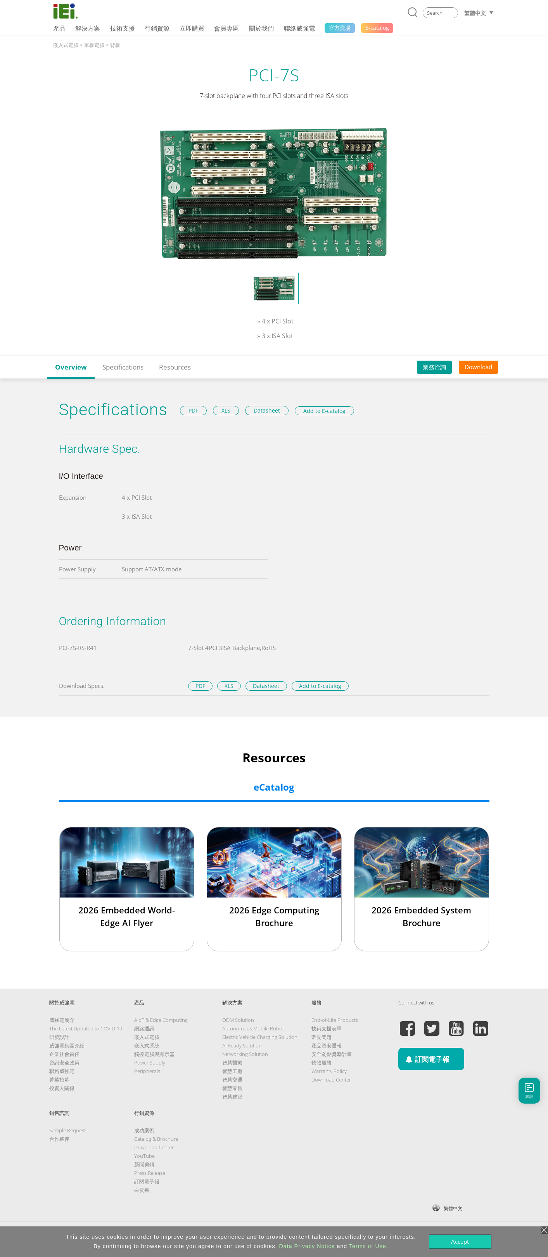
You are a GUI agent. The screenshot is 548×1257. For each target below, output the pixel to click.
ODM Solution (238, 1019)
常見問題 (321, 1036)
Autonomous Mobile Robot (253, 1028)
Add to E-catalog (324, 410)
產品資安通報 (326, 1045)
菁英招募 (59, 1079)
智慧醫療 (232, 1062)
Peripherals (147, 1071)
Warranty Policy (329, 1071)
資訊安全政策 (64, 1062)
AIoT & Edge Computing (161, 1019)
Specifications (122, 367)
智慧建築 (232, 1096)
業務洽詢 (434, 367)
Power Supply (149, 1062)
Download (478, 367)
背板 (115, 44)
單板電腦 (94, 44)
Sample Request (67, 1130)
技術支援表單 (326, 1028)
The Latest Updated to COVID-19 (85, 1028)
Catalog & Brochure (156, 1138)
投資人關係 (61, 1088)
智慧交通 (232, 1079)
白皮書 (141, 1189)
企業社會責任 (64, 1054)
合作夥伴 (59, 1138)
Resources (175, 367)
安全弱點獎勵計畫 (331, 1054)
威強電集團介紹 (67, 1045)
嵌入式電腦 (65, 44)
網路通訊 (144, 1028)
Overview (71, 367)
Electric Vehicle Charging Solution (259, 1036)
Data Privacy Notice (307, 1246)
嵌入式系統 (146, 1045)
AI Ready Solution (242, 1045)
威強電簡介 (61, 1019)
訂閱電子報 (146, 1181)
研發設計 (59, 1036)
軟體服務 (321, 1062)
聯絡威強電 (61, 1071)
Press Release (149, 1172)
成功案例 (144, 1130)
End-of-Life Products (334, 1019)
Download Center (331, 1079)
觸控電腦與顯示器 (154, 1054)
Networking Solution (245, 1054)
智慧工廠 (232, 1071)
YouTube (144, 1155)
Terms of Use (367, 1246)
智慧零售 (232, 1088)
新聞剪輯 (144, 1164)
